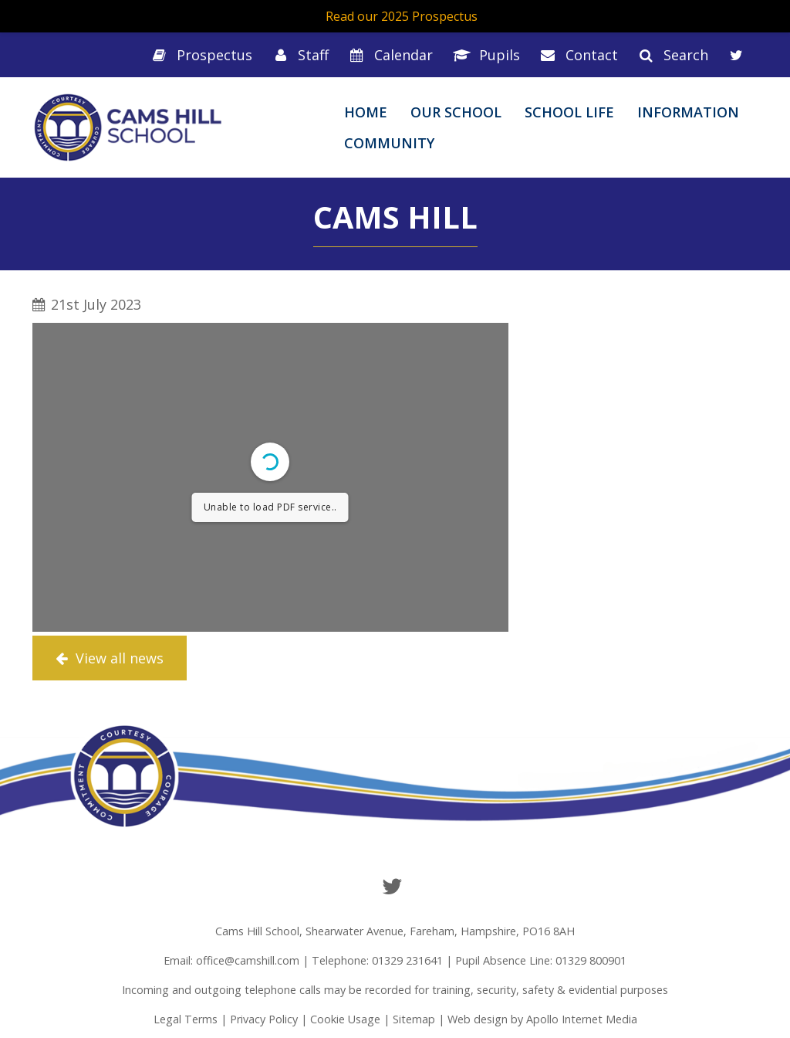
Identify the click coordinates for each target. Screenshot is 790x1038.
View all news (110, 658)
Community (389, 143)
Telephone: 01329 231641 (377, 960)
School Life (569, 112)
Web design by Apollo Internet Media (542, 1019)
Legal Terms (186, 1019)
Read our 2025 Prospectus (402, 16)
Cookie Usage (345, 1019)
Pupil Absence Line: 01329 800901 (540, 960)
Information (688, 112)
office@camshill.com (247, 960)
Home (365, 112)
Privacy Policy (264, 1019)
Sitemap (414, 1019)
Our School (455, 112)
